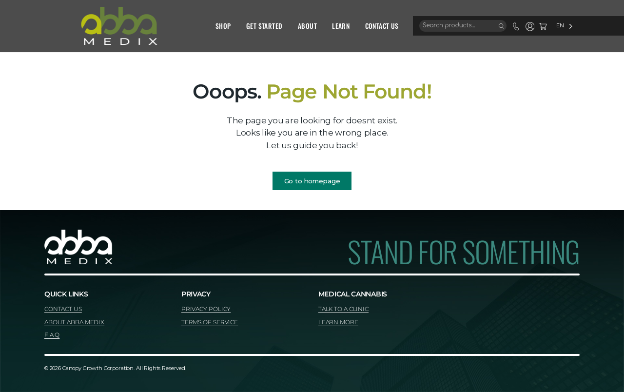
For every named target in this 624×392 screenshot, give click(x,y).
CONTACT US (63, 309)
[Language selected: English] (538, 25)
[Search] (475, 25)
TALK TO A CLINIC (343, 309)
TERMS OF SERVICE (209, 322)
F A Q (51, 334)
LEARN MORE (338, 322)
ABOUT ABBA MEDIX (74, 322)
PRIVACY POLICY (206, 309)
